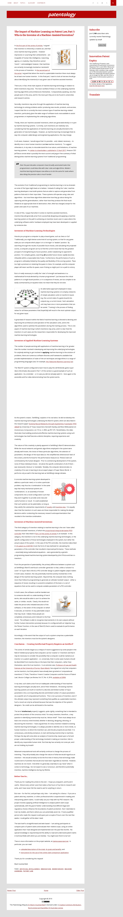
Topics (22, 3)
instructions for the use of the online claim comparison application (45, 853)
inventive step (61, 507)
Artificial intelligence (30, 869)
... (52, 39)
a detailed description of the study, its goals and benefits (41, 849)
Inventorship (58, 869)
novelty (49, 507)
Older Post (80, 890)
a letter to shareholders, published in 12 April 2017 (48, 150)
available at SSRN (59, 677)
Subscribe (102, 45)
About (16, 3)
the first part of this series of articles (29, 46)
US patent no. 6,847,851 (24, 546)
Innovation (46, 869)
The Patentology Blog (18, 905)
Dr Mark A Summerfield (36, 905)
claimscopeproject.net (60, 841)
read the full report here (97, 86)
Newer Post (11, 890)
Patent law (28, 871)
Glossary (31, 3)
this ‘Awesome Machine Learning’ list (59, 362)
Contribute (41, 3)
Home (10, 3)
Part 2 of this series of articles (46, 534)
